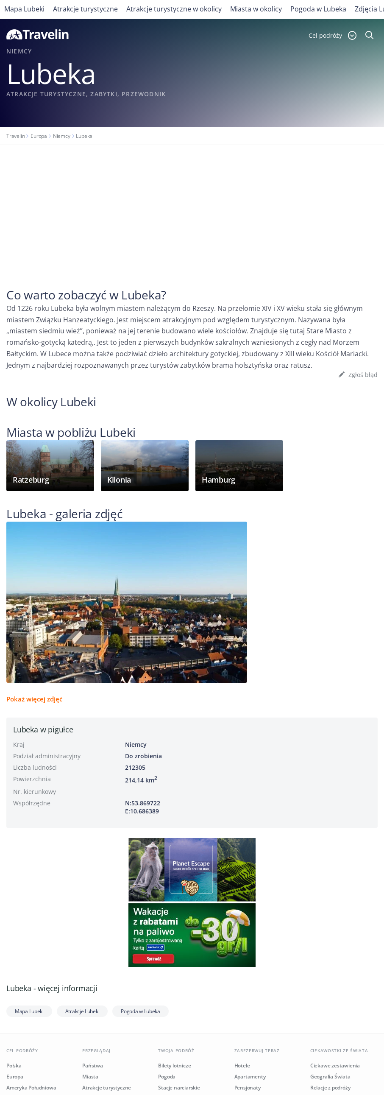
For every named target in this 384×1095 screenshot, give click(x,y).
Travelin (15, 136)
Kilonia (119, 480)
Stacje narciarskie (179, 1087)
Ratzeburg (31, 480)
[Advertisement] (192, 208)
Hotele (242, 1065)
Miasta (90, 1076)
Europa (39, 136)
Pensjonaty (247, 1087)
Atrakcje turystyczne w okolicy (174, 9)
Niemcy (61, 136)
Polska (14, 1065)
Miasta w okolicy (256, 9)
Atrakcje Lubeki (82, 1011)
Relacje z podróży (330, 1087)
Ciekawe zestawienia (335, 1065)
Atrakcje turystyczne (85, 9)
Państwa (92, 1065)
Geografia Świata (330, 1076)
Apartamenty (250, 1076)
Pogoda (166, 1076)
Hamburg (218, 480)
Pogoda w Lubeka (318, 9)
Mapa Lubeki (24, 9)
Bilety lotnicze (174, 1065)
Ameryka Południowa (31, 1087)
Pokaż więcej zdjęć (34, 699)
